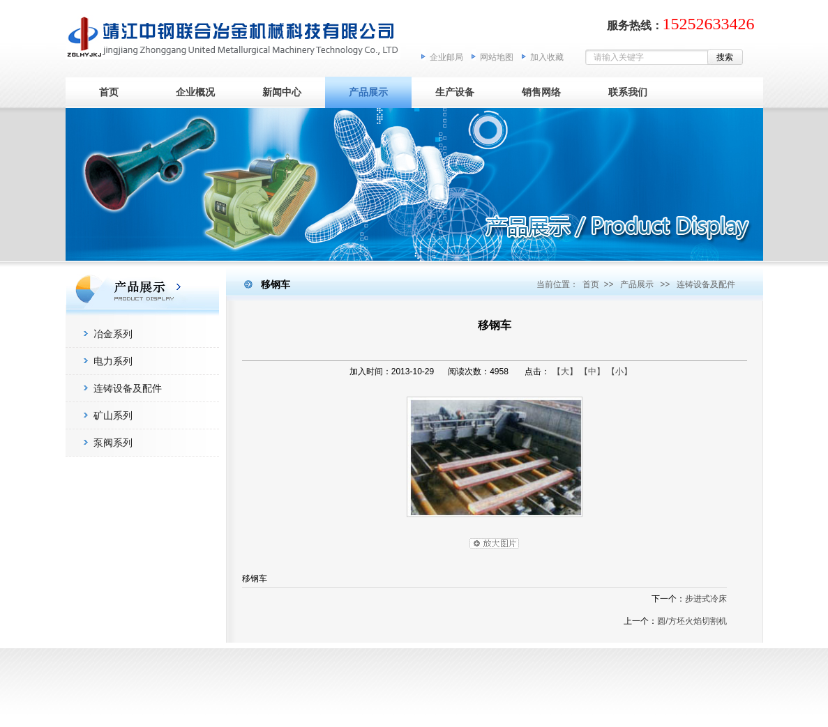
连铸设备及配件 (127, 388)
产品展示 (368, 92)
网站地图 (496, 57)
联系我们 (627, 92)
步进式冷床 (706, 599)
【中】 (592, 371)
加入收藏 (547, 57)
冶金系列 (113, 333)
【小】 (619, 371)
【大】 (565, 371)
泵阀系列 (113, 442)
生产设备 (454, 92)
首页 (109, 92)
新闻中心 (281, 92)
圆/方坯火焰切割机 (691, 621)
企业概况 (195, 92)
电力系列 (113, 361)
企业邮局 (446, 57)
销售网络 (541, 92)
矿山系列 (113, 415)
